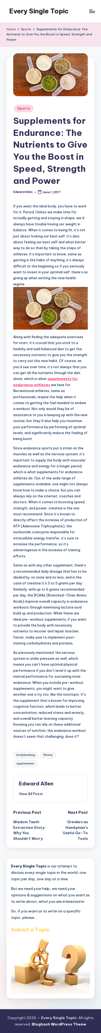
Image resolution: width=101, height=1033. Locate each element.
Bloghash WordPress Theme (59, 1024)
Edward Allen (36, 783)
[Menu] (92, 11)
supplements (25, 763)
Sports (23, 108)
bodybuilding (25, 755)
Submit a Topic (30, 929)
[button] (31, 794)
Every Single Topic (39, 11)
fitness (48, 755)
